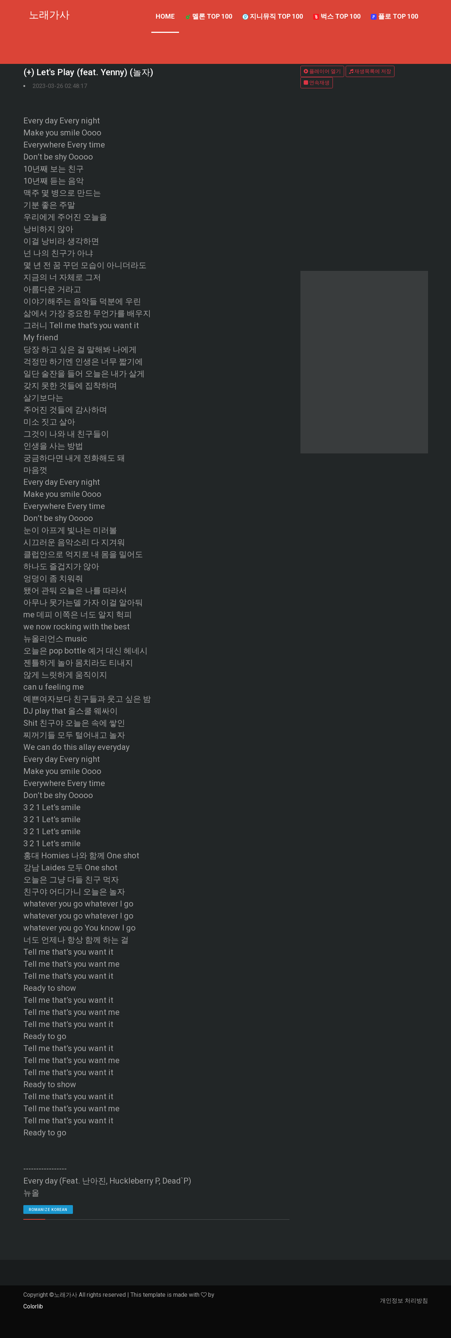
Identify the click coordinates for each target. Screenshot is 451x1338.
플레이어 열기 (322, 71)
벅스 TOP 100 (337, 16)
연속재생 (317, 82)
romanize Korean (48, 1210)
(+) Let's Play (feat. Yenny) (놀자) (88, 72)
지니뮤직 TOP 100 (272, 16)
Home (165, 16)
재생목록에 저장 (370, 71)
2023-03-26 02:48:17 (59, 86)
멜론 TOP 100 (208, 16)
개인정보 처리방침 (404, 1300)
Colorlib (33, 1306)
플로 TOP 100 (394, 16)
